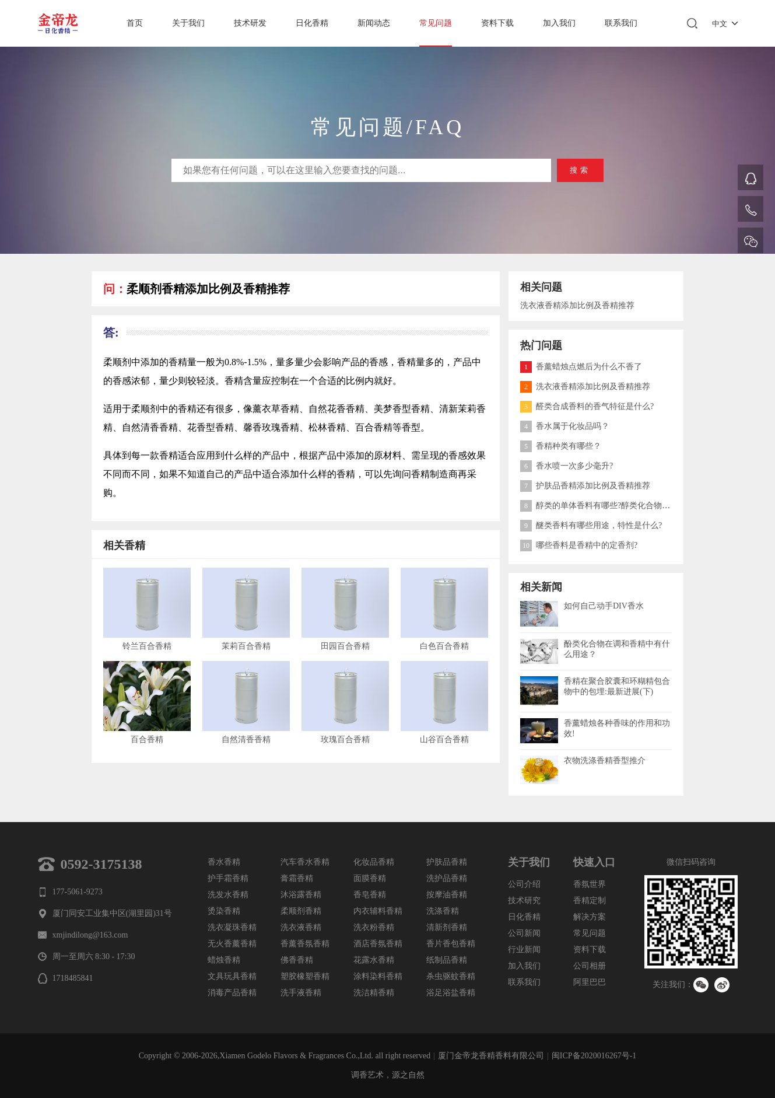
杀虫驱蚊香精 (450, 976)
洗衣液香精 (300, 927)
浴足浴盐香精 (450, 992)
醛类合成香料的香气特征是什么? (587, 406)
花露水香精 (373, 960)
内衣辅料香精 (377, 911)
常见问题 (435, 23)
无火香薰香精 (232, 943)
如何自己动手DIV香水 (604, 606)
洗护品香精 (446, 878)
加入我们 (559, 23)
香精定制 (589, 900)
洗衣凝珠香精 (232, 927)
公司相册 (589, 965)
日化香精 (312, 23)
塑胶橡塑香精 (304, 976)
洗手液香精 (300, 992)
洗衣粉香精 (373, 927)
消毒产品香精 (232, 992)
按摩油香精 (446, 894)
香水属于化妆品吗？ (564, 426)
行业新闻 (524, 949)
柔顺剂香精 (300, 911)
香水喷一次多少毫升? (566, 465)
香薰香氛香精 (304, 943)
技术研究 (524, 900)
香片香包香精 (450, 943)
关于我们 (188, 23)
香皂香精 (369, 894)
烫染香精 (224, 911)
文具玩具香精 (232, 976)
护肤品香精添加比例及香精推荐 (585, 485)
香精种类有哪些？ (560, 446)
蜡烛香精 (224, 960)
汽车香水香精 (304, 862)
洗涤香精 (442, 911)
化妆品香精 (373, 862)
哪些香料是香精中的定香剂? (578, 545)
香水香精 (224, 862)
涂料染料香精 (377, 976)
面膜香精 (369, 878)
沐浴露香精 (300, 894)
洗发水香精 (228, 894)
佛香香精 (296, 960)
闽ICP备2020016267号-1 (594, 1055)
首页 (135, 23)
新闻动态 (373, 23)
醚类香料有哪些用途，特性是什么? (591, 525)
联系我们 (621, 23)
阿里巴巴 (589, 982)
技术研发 (250, 23)
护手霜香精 (228, 878)
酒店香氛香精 (377, 943)
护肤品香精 (446, 862)
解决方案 (589, 916)
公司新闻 (524, 933)
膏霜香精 (296, 878)
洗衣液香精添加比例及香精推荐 (577, 305)
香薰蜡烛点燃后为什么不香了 (581, 366)
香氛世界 (589, 884)
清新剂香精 (446, 927)
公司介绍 (524, 884)
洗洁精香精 (373, 992)
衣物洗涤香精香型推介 (605, 760)
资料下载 (497, 23)
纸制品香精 (446, 960)
